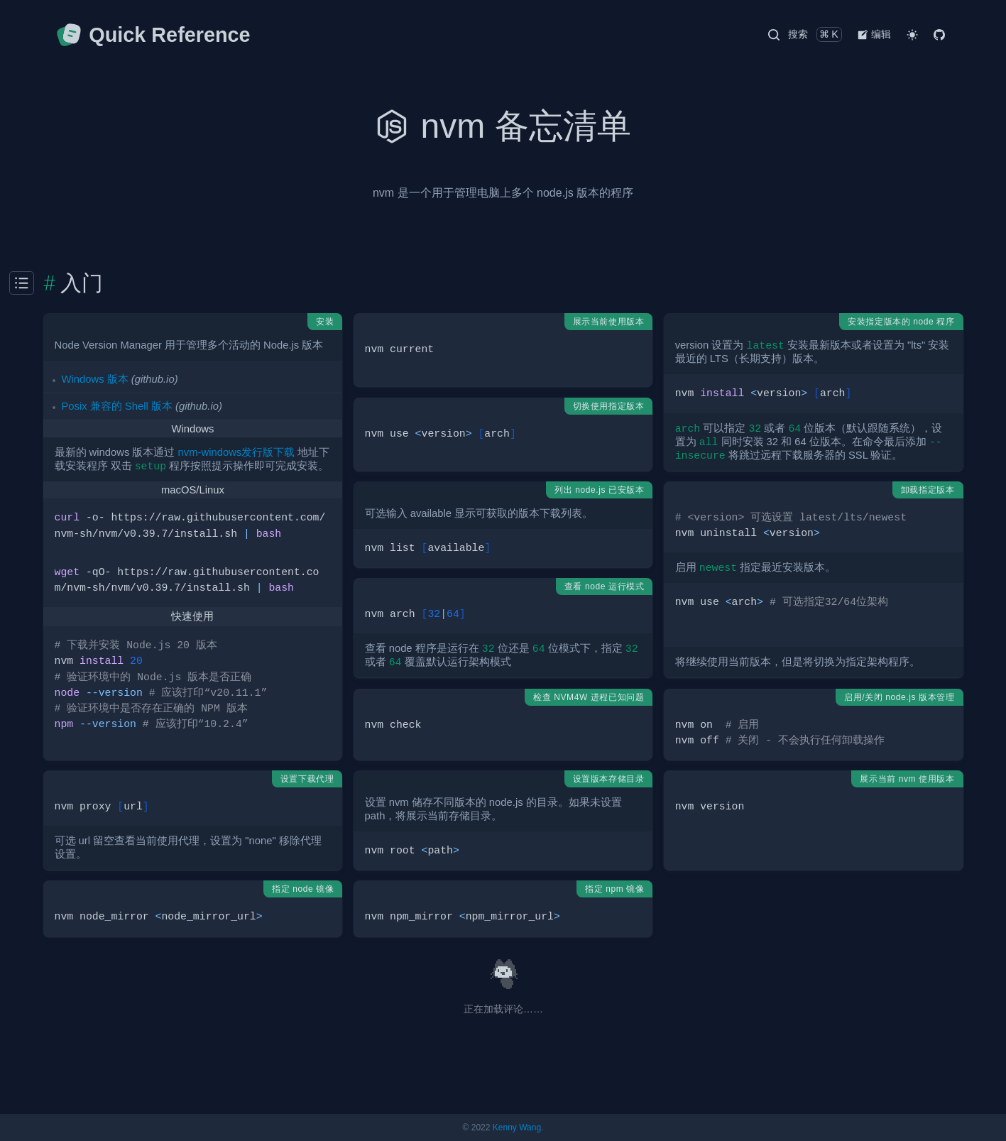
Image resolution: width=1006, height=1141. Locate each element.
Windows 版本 (95, 379)
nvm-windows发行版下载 (236, 452)
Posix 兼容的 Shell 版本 (117, 406)
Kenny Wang (517, 1127)
